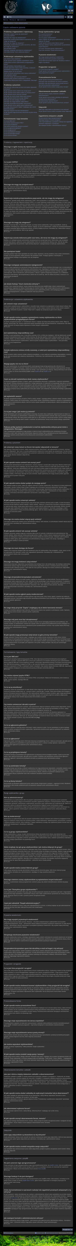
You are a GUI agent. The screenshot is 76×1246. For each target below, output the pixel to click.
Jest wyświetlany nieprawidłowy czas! (14, 66)
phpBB (35, 1237)
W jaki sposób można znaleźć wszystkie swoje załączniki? (55, 111)
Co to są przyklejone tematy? (12, 132)
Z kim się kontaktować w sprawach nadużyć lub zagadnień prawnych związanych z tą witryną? (55, 122)
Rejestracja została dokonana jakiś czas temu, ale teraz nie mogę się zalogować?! (20, 45)
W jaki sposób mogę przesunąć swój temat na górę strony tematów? (20, 113)
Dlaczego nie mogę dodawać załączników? (16, 101)
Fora (10, 17)
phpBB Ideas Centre (28, 1180)
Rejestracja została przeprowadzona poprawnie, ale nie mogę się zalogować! (20, 40)
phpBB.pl (37, 371)
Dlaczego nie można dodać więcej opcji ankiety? (18, 96)
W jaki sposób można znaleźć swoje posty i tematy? (53, 87)
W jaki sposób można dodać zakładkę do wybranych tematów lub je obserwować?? (53, 98)
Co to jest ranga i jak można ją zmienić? (15, 77)
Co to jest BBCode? (9, 121)
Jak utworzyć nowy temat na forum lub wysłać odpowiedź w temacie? (20, 88)
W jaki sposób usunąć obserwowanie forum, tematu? (54, 102)
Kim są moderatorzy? (45, 36)
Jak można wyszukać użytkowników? (49, 85)
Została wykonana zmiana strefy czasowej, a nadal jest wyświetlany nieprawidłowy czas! (19, 68)
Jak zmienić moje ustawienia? (12, 59)
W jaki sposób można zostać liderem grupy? (51, 43)
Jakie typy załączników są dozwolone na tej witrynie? (54, 109)
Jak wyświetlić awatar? (10, 75)
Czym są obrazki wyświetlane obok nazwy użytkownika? (20, 73)
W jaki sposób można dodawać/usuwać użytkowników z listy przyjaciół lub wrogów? (54, 72)
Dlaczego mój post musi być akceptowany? (16, 110)
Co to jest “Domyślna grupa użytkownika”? (51, 48)
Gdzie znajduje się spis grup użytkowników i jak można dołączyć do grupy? (54, 40)
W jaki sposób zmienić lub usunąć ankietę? (16, 98)
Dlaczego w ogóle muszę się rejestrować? (16, 34)
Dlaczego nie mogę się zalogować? (14, 43)
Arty (35, 1239)
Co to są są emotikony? (10, 124)
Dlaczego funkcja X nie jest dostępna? (49, 120)
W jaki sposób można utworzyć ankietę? (15, 94)
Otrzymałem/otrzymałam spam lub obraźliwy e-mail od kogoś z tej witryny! (54, 61)
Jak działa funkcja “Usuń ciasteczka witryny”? (17, 52)
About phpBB (42, 1168)
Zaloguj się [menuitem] (69, 17)
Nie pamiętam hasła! (10, 48)
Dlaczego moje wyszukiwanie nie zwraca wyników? (53, 81)
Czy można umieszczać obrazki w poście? (16, 126)
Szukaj (6, 19)
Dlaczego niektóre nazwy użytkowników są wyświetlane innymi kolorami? (54, 45)
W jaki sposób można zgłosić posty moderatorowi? (18, 105)
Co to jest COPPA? (9, 36)
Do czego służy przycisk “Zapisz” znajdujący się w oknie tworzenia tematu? (20, 108)
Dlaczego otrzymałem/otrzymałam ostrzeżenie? (17, 103)
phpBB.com (47, 371)
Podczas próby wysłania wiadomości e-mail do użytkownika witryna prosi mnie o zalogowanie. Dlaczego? (20, 79)
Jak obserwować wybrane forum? (48, 101)
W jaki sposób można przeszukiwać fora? (50, 79)
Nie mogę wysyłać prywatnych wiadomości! (51, 57)
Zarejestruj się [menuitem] (72, 17)
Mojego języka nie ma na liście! (13, 71)
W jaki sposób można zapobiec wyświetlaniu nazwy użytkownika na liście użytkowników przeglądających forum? (19, 62)
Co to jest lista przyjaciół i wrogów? (49, 69)
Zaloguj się (13, 19)
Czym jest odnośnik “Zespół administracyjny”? (52, 50)
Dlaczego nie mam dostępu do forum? (15, 100)
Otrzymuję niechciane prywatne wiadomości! (51, 59)
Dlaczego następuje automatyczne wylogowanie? (18, 50)
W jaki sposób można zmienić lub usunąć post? (17, 91)
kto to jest (14, 1198)
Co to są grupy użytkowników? (47, 37)
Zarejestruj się (22, 19)
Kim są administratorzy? (45, 34)
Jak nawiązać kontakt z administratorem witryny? (53, 125)
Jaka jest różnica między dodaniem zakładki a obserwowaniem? (52, 94)
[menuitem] (65, 17)
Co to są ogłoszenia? (10, 130)
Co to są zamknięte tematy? (12, 133)
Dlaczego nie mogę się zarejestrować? (15, 37)
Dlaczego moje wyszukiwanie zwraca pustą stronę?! (53, 83)
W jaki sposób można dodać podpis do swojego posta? (19, 92)
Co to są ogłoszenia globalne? (12, 128)
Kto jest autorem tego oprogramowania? (50, 118)
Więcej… (5, 17)
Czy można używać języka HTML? (14, 123)
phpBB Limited (54, 1165)
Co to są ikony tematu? (10, 135)
